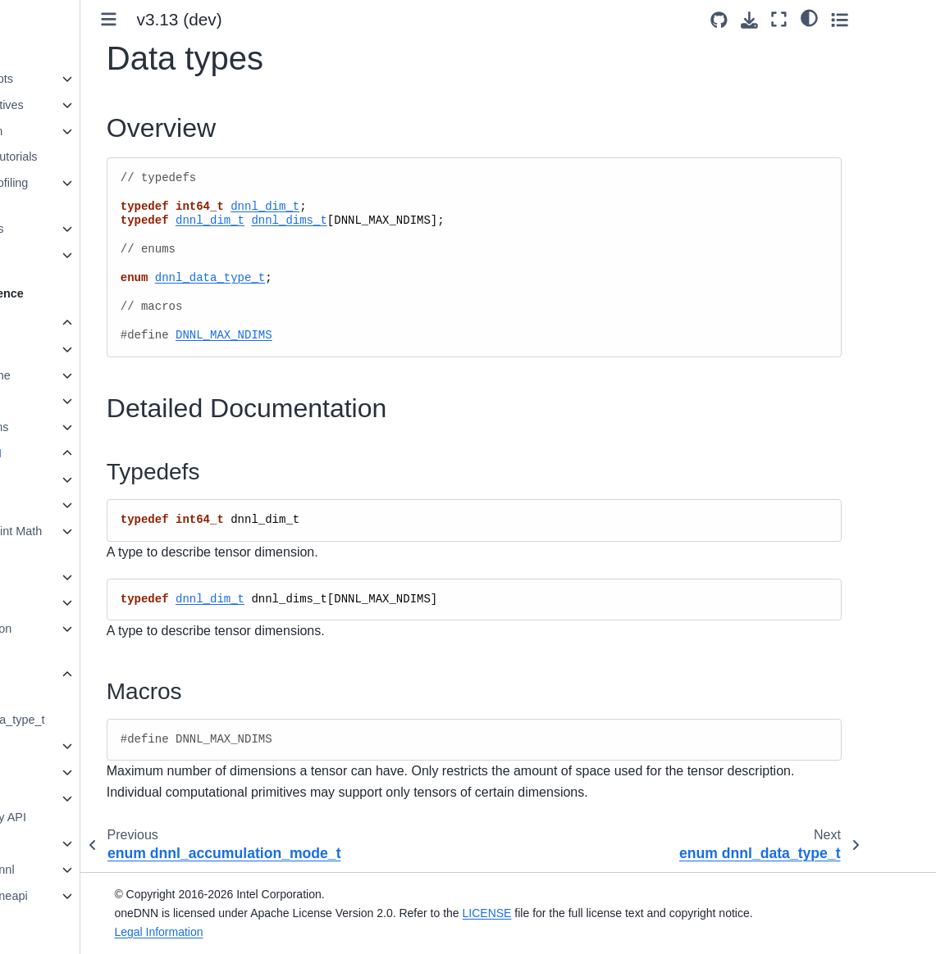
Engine (66, 479)
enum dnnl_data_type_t (106, 710)
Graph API (61, 772)
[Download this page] (817, 20)
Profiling (55, 400)
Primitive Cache (75, 375)
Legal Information (243, 931)
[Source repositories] (787, 20)
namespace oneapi (84, 895)
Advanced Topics (66, 228)
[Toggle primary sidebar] (215, 19)
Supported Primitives (75, 104)
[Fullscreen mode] (848, 19)
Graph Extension (65, 131)
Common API (71, 453)
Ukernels (44, 254)
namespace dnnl (77, 869)
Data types (77, 674)
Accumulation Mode (83, 638)
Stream (66, 504)
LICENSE (571, 913)
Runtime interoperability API (83, 808)
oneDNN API (55, 322)
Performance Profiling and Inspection (78, 192)
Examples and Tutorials (82, 156)
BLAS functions (74, 427)
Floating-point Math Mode (98, 541)
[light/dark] (877, 17)
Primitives (59, 349)
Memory (69, 745)
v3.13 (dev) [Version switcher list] (286, 19)
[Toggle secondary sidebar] (908, 19)
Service (67, 577)
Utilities (66, 602)
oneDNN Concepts (70, 78)
